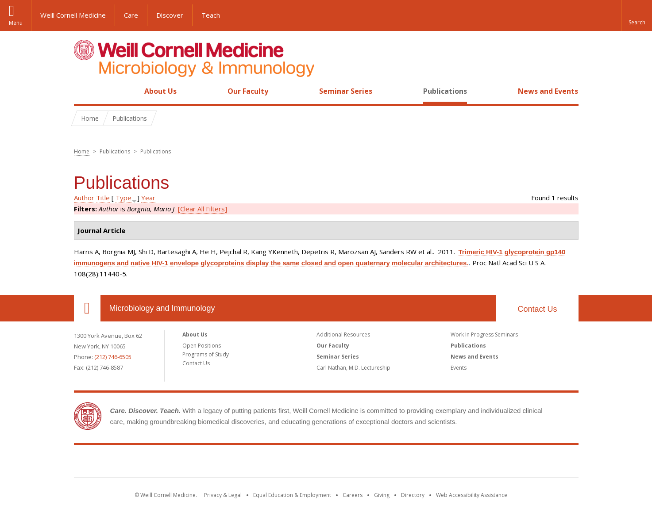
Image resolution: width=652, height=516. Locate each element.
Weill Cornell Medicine (73, 15)
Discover (169, 15)
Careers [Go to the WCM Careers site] (353, 495)
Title (103, 197)
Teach (210, 15)
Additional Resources (343, 334)
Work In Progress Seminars (484, 334)
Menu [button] (16, 23)
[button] (636, 15)
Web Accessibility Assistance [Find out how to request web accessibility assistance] (471, 495)
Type (123, 197)
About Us (160, 91)
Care (131, 15)
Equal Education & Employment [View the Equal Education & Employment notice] (292, 495)
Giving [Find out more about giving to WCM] (382, 495)
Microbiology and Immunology (162, 308)
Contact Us (537, 309)
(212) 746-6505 (112, 357)
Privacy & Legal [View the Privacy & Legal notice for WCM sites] (223, 495)
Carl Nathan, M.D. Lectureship (353, 367)
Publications (445, 91)
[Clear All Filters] (202, 208)
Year (148, 197)
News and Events (548, 91)
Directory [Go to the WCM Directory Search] (412, 495)
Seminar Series (345, 91)
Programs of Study (205, 354)
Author (84, 197)
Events (459, 367)
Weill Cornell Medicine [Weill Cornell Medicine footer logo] (326, 463)
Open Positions (201, 345)
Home (83, 91)
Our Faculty (248, 91)
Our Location (87, 308)
